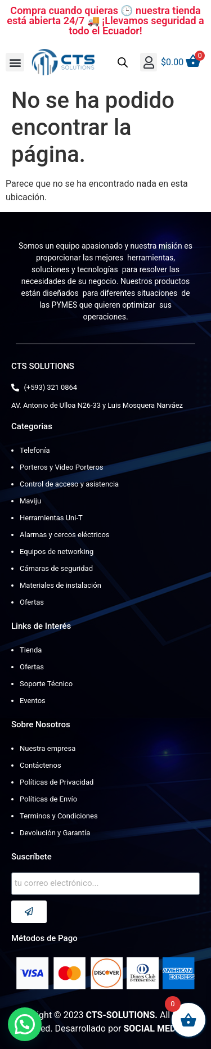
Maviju (30, 501)
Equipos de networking (56, 551)
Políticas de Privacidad (56, 782)
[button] (15, 62)
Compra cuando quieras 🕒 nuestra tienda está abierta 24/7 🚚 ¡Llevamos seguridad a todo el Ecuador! (105, 20)
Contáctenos (40, 765)
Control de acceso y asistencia (69, 484)
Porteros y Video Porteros (62, 467)
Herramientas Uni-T (51, 518)
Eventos (33, 700)
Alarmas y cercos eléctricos (65, 534)
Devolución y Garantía (55, 833)
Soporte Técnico (46, 683)
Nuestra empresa (47, 748)
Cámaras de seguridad (56, 568)
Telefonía (35, 450)
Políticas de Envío (48, 799)
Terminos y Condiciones (59, 816)
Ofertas (32, 602)
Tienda (31, 650)
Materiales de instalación (60, 585)
